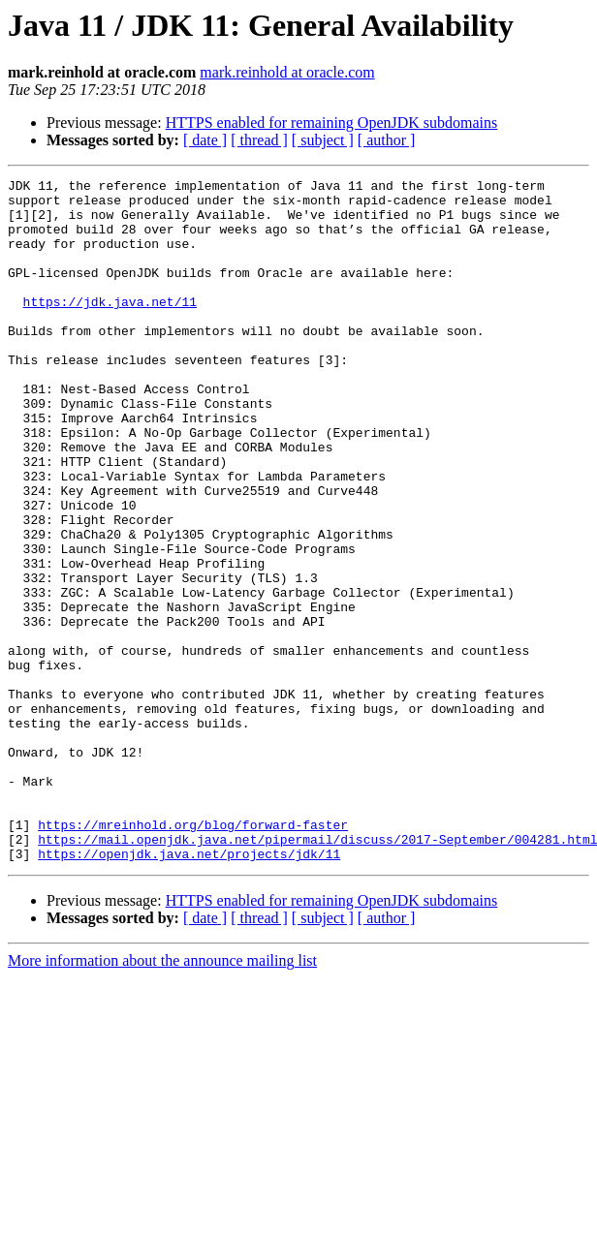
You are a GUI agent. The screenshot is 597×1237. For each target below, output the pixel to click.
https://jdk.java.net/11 (110, 327)
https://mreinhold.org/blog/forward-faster (193, 955)
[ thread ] (259, 140)
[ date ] (205, 140)
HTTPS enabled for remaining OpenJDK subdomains (332, 122)
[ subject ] (323, 140)
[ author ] (387, 140)
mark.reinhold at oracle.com (287, 72)
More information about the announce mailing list (162, 1097)
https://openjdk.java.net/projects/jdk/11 (189, 990)
